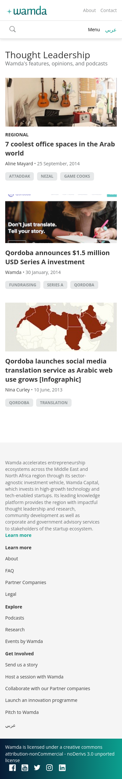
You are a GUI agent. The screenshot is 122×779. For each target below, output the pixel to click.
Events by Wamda (24, 641)
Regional (17, 134)
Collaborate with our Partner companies (47, 688)
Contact (109, 10)
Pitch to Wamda (22, 712)
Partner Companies (25, 582)
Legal (10, 594)
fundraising (22, 285)
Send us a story (21, 665)
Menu (94, 29)
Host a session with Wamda (34, 677)
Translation (54, 402)
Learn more (18, 535)
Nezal (47, 176)
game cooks (77, 176)
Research (15, 629)
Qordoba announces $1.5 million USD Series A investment (57, 257)
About (89, 10)
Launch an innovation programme (41, 700)
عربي (111, 29)
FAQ (9, 570)
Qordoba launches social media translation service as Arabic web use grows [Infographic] (59, 370)
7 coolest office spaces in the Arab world (60, 148)
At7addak (19, 176)
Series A (55, 285)
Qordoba (84, 285)
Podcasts (14, 618)
